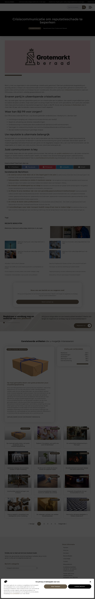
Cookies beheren (79, 586)
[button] (90, 582)
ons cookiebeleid (14, 593)
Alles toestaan (55, 586)
